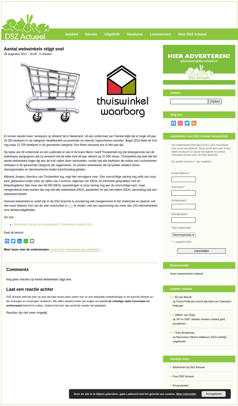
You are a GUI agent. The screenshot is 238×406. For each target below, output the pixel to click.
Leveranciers (160, 34)
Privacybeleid (180, 385)
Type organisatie (181, 227)
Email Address (180, 173)
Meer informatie (186, 393)
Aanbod (71, 34)
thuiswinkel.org (75, 249)
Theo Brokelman (185, 332)
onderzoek (57, 249)
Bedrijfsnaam (179, 214)
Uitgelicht (112, 34)
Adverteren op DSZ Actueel (189, 367)
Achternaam (179, 200)
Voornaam (177, 186)
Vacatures (135, 34)
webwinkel (93, 249)
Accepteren (213, 394)
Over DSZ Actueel (192, 34)
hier (70, 205)
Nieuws (91, 34)
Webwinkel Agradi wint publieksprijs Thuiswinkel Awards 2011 (53, 224)
